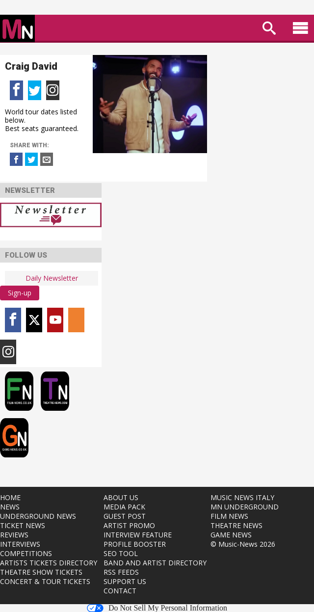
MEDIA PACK (124, 506)
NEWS (10, 506)
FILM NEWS (229, 516)
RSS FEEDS (121, 572)
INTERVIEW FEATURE (138, 534)
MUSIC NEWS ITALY (242, 497)
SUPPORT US (125, 581)
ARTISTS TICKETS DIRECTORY (48, 562)
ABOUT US (121, 497)
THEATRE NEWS (236, 525)
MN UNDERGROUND (244, 506)
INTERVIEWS (20, 544)
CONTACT (120, 590)
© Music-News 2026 (242, 544)
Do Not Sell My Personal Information (157, 608)
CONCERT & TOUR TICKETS (45, 581)
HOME (10, 497)
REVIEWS (14, 534)
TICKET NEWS (22, 525)
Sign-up (19, 292)
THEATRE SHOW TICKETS (41, 572)
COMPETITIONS (26, 553)
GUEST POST (125, 516)
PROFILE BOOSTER (135, 544)
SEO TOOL (121, 553)
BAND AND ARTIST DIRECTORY (155, 562)
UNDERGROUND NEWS (38, 516)
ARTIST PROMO (129, 525)
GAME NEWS (231, 534)
